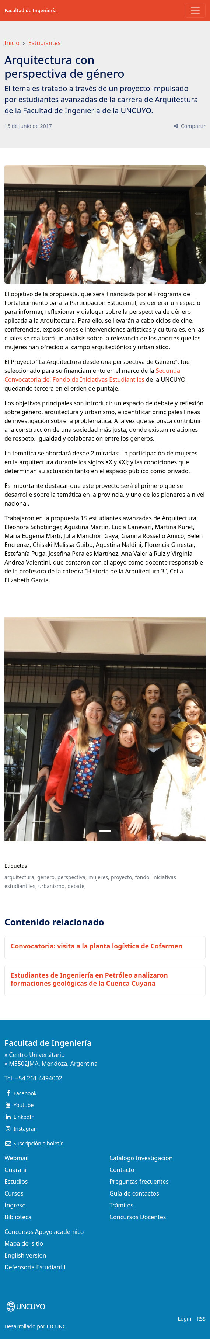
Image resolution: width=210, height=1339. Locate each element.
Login (185, 1318)
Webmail (16, 1158)
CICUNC (56, 1326)
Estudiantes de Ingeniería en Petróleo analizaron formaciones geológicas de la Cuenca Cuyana (89, 979)
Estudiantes (44, 43)
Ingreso (15, 1205)
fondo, (143, 877)
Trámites (121, 1205)
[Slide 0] (105, 831)
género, (46, 877)
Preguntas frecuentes (139, 1181)
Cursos (14, 1193)
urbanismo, (52, 885)
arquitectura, (20, 877)
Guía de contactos (134, 1193)
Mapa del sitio (23, 1243)
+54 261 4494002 (38, 1078)
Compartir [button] (189, 125)
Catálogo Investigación (141, 1158)
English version (25, 1255)
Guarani (15, 1170)
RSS (201, 1318)
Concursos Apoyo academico (44, 1232)
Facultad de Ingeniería (30, 10)
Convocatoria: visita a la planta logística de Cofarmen (96, 945)
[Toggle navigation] (195, 10)
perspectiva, (72, 877)
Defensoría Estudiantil (34, 1267)
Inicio (12, 43)
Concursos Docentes (137, 1217)
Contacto (121, 1170)
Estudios (16, 1181)
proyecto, (122, 877)
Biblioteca (18, 1217)
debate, (76, 885)
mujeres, (98, 877)
